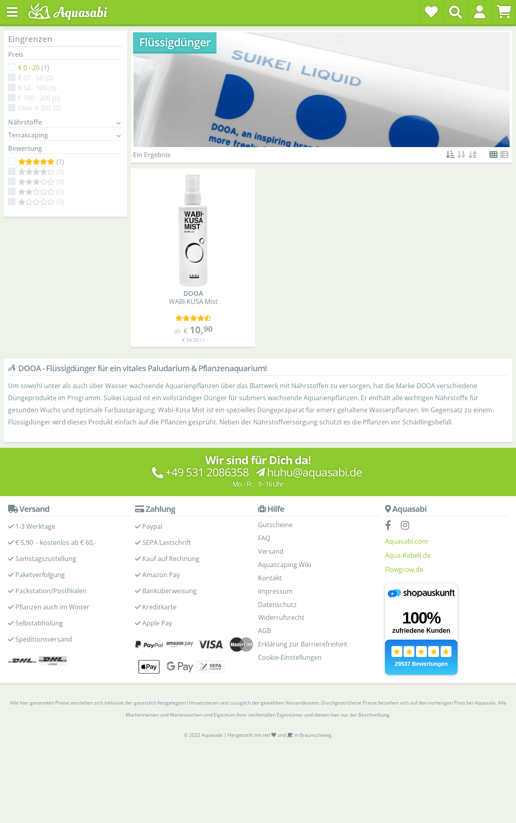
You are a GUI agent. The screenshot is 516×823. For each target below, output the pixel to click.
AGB (264, 630)
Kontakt (270, 578)
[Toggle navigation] (12, 12)
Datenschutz (277, 604)
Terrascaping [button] (28, 135)
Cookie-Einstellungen (290, 657)
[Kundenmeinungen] (193, 318)
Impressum (275, 591)
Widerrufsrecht (281, 617)
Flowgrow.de (404, 569)
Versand (270, 551)
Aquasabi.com (406, 541)
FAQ (264, 538)
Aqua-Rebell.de (408, 555)
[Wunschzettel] (431, 11)
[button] (479, 11)
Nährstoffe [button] (25, 122)
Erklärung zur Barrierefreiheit (302, 644)
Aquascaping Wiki (284, 564)
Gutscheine (275, 524)
